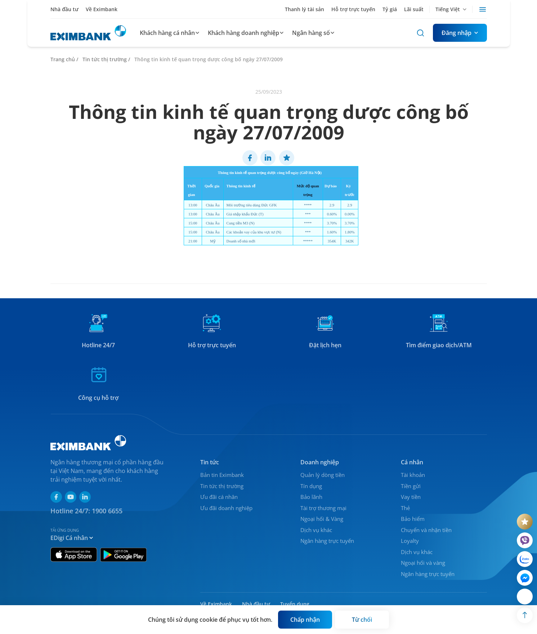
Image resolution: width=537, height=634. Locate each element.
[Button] (460, 33)
